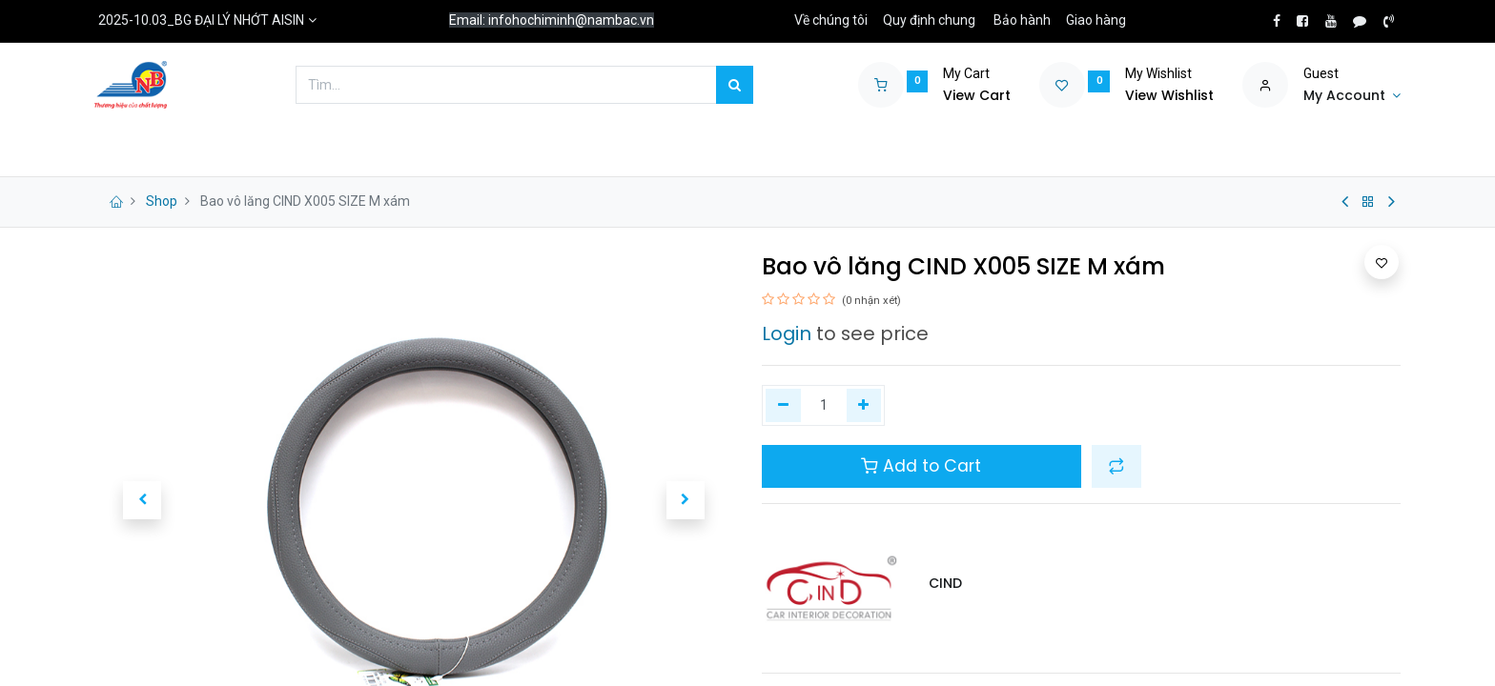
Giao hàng (1096, 20)
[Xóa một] (783, 406)
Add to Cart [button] (921, 465)
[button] (142, 500)
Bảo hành (1022, 20)
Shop (161, 201)
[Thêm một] (864, 406)
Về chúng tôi (831, 20)
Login (786, 333)
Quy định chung (929, 20)
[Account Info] (1352, 96)
